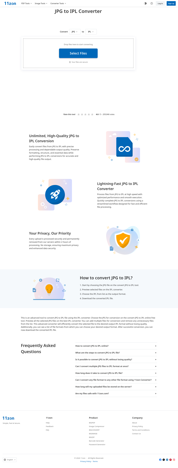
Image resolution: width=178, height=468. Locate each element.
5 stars (92, 114)
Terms (95, 461)
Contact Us (136, 433)
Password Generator (97, 444)
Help (48, 423)
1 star (78, 114)
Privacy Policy (137, 426)
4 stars (89, 114)
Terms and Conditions (141, 430)
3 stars (85, 114)
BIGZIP (92, 437)
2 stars (82, 114)
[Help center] (151, 3)
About (134, 423)
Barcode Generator (96, 441)
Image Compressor (96, 426)
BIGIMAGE (93, 433)
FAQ (47, 430)
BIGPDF (92, 423)
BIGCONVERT (94, 430)
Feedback (49, 426)
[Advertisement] (78, 21)
